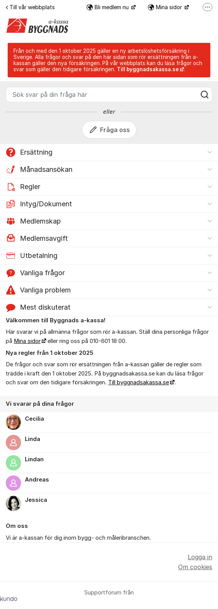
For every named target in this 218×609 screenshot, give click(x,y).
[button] (109, 152)
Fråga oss (109, 129)
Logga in (200, 557)
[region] (109, 454)
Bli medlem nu (108, 7)
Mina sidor (166, 7)
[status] (109, 60)
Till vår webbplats (30, 7)
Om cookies (195, 567)
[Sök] (204, 94)
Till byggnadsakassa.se (138, 382)
